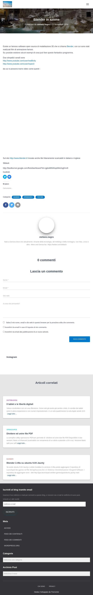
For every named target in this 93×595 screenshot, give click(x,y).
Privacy (52, 586)
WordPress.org (12, 546)
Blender (70, 46)
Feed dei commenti (13, 540)
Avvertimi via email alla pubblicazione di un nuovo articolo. (27, 332)
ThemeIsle (55, 592)
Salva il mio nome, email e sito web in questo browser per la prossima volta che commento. (40, 323)
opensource (28, 197)
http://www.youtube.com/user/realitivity (19, 61)
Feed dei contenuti (13, 534)
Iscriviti (10, 512)
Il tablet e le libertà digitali (20, 404)
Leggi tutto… (12, 414)
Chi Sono (41, 586)
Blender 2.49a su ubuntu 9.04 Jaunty (25, 463)
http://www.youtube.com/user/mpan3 (18, 64)
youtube (40, 197)
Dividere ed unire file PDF (20, 433)
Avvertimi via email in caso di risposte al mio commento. (26, 327)
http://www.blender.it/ (19, 158)
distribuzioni (12, 400)
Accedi (7, 528)
